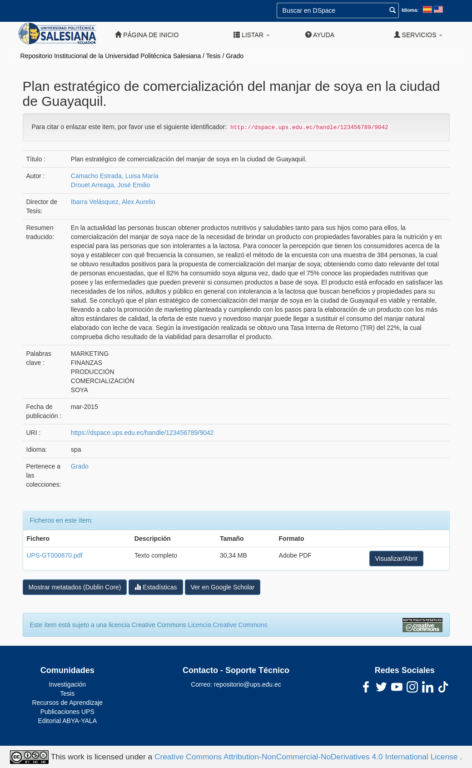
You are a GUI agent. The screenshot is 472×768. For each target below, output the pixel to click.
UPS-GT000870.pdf (55, 555)
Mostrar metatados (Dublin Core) (75, 587)
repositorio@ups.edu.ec (247, 684)
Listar (252, 35)
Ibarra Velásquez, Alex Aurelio (113, 201)
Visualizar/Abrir (396, 558)
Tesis (213, 56)
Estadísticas (155, 587)
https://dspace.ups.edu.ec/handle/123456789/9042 (142, 432)
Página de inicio (147, 35)
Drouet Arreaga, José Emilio (110, 185)
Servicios (418, 35)
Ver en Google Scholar (223, 587)
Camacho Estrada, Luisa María (115, 176)
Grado (234, 56)
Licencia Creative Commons (227, 624)
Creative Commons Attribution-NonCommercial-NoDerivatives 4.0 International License (307, 756)
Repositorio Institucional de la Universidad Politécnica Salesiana (110, 56)
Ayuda (319, 35)
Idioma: (410, 10)
